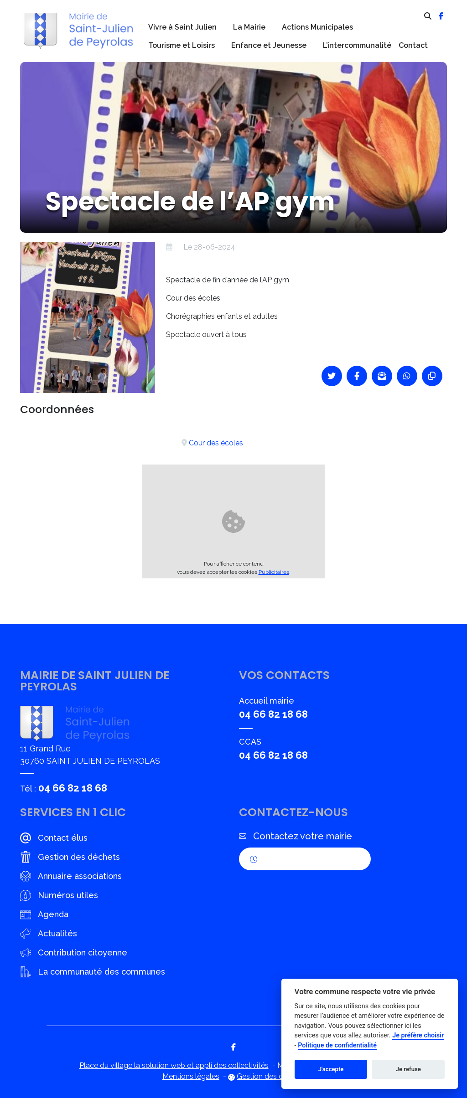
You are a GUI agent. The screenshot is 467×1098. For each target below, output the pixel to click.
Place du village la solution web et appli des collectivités (174, 1065)
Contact (413, 45)
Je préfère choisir (418, 1035)
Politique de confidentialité (337, 1045)
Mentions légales (190, 1076)
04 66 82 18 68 (72, 788)
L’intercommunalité (357, 45)
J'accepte (331, 1069)
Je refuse (408, 1069)
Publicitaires (274, 572)
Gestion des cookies (271, 1076)
